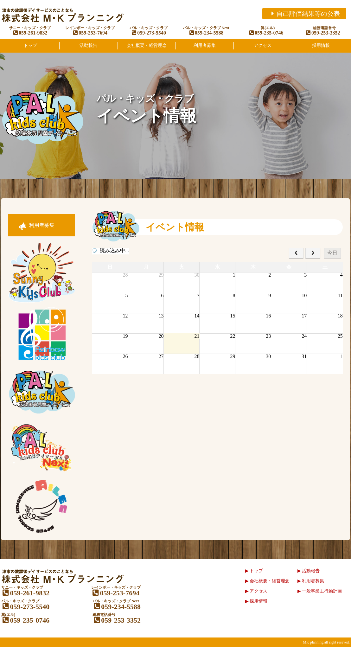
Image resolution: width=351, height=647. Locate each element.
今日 (332, 252)
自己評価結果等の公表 (304, 13)
